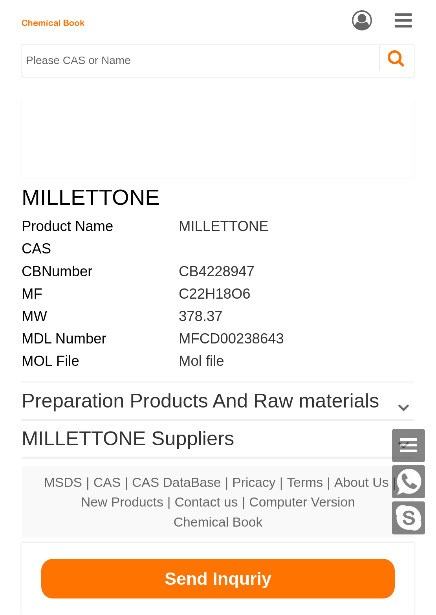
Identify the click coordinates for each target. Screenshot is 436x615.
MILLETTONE (224, 226)
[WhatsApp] (408, 481)
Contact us (206, 501)
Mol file (201, 361)
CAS (107, 482)
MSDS (63, 482)
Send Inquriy (218, 579)
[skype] (408, 517)
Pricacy (253, 482)
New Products (122, 501)
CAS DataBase (176, 482)
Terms (305, 482)
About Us (361, 482)
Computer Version (302, 501)
